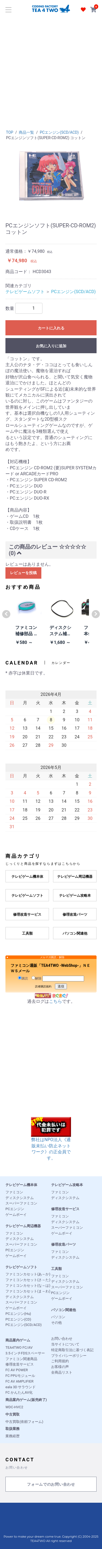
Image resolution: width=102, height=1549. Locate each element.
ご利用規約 (60, 1361)
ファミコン (14, 1192)
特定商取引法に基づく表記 (72, 1350)
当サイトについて (65, 1344)
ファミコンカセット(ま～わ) (27, 1291)
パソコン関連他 (63, 1310)
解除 (37, 978)
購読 (23, 978)
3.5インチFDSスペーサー (25, 1353)
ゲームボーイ (16, 1215)
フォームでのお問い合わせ (51, 1484)
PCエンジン (14, 1209)
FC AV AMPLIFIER (19, 1381)
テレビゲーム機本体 (21, 1185)
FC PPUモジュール (20, 1376)
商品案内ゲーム (17, 1340)
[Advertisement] (51, 71)
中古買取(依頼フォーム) (24, 1422)
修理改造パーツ (63, 1244)
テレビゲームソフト (25, 291)
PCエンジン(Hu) (18, 1314)
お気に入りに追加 (51, 346)
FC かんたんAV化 (19, 1392)
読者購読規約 (43, 986)
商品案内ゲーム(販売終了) (26, 1400)
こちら (55, 1001)
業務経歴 (12, 1436)
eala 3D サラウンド (20, 1387)
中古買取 (12, 1414)
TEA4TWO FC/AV (19, 1347)
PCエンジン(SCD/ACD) (59, 132)
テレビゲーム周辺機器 (23, 1226)
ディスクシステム (19, 1198)
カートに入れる (51, 328)
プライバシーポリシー (68, 1356)
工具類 (56, 1269)
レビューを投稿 (23, 573)
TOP (9, 132)
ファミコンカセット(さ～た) (27, 1280)
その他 (56, 1323)
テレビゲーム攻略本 (67, 1185)
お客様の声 (60, 1367)
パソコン (58, 1317)
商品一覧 (26, 132)
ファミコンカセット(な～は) (27, 1285)
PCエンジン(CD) (18, 1319)
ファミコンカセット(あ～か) (27, 1274)
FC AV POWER (16, 1370)
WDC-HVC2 (14, 1407)
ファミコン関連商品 (21, 1359)
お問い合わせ (61, 1339)
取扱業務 (12, 1429)
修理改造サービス (65, 1209)
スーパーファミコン (21, 1203)
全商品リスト (61, 1372)
